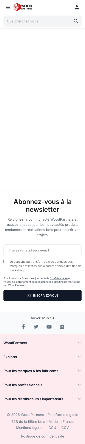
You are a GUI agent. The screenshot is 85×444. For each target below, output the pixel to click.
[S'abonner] (42, 295)
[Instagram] (36, 327)
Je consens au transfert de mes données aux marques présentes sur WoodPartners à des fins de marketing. (45, 266)
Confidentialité (59, 278)
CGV (65, 427)
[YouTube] (49, 327)
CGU (52, 427)
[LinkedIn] (62, 327)
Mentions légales (29, 427)
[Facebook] (23, 327)
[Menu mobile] (7, 7)
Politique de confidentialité (42, 436)
